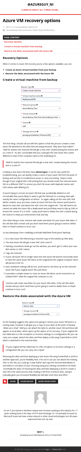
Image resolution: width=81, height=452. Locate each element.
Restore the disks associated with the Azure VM (28, 51)
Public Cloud (38, 30)
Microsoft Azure (25, 30)
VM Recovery (49, 30)
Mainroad (57, 449)
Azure (13, 381)
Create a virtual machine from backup (23, 46)
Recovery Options (13, 41)
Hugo (47, 449)
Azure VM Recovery (47, 381)
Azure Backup (12, 30)
